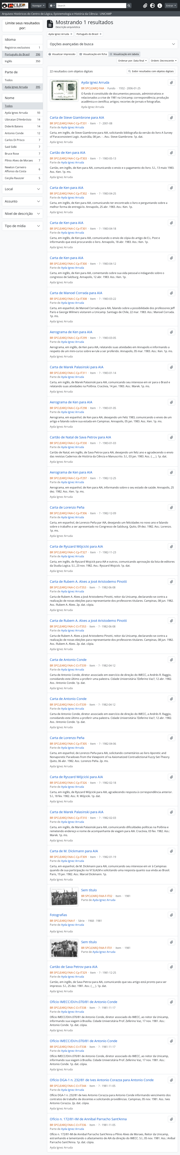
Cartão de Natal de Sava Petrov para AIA (80, 437)
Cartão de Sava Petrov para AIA (73, 967)
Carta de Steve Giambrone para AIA (77, 118)
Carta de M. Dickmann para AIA (74, 851)
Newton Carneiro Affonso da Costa (22, 169)
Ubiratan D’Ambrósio (22, 120)
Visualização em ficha (93, 54)
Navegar (37, 5)
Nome (9, 98)
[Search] (91, 5)
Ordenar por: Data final (131, 60)
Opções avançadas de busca (71, 44)
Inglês (22, 62)
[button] (145, 5)
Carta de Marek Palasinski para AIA (76, 367)
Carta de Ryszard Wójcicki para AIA (76, 546)
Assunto (11, 201)
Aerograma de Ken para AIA (71, 332)
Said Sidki (22, 147)
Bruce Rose (22, 154)
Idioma (10, 39)
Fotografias (58, 915)
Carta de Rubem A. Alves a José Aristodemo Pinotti (88, 582)
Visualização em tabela (124, 54)
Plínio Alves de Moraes (22, 161)
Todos (9, 80)
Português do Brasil (22, 55)
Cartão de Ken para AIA (67, 153)
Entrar (170, 5)
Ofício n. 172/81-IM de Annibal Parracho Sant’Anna (88, 1119)
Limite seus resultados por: (22, 25)
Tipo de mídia (15, 226)
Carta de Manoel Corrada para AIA (76, 293)
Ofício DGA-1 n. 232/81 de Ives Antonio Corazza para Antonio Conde (102, 1080)
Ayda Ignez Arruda (22, 87)
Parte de (11, 72)
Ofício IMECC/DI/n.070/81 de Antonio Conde (83, 1002)
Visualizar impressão (61, 54)
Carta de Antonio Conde (68, 660)
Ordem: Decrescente (163, 60)
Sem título (89, 890)
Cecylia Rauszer (22, 178)
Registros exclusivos (22, 48)
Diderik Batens (22, 127)
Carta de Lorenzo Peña (67, 507)
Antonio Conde (22, 134)
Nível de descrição (19, 213)
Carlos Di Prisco (22, 140)
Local (9, 189)
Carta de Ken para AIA (66, 188)
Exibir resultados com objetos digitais (151, 71)
